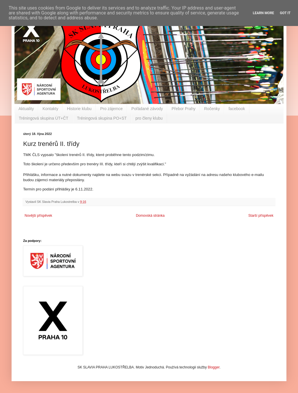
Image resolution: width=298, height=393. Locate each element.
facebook (237, 108)
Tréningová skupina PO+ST (102, 118)
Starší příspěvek (260, 216)
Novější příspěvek (38, 216)
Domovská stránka (150, 216)
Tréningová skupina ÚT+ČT (43, 118)
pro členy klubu (149, 118)
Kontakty (50, 108)
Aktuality (26, 108)
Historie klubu (79, 108)
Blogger (214, 367)
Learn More (263, 13)
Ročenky (212, 108)
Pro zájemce (111, 108)
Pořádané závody (147, 108)
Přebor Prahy (183, 108)
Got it (285, 13)
